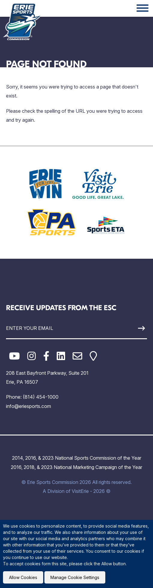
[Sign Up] (129, 328)
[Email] (77, 356)
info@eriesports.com (28, 406)
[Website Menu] (142, 8)
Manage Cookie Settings (74, 577)
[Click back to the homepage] (22, 21)
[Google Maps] (93, 356)
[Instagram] (31, 356)
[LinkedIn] (61, 356)
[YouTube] (14, 356)
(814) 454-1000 (40, 397)
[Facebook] (46, 356)
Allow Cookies (23, 577)
